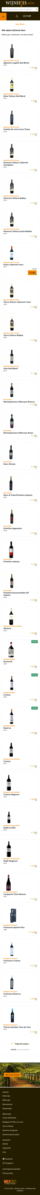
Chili (4, 1152)
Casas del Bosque (9, 1118)
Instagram (8, 1163)
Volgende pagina (22, 1044)
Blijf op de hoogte (12, 1075)
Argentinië (7, 1148)
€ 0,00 (27, 16)
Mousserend (7, 1104)
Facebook (8, 1159)
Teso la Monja (8, 1126)
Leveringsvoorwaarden (11, 1169)
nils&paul (20, 1191)
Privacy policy (8, 1173)
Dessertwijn (7, 1108)
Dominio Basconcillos (11, 1134)
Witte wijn (6, 1100)
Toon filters (20, 24)
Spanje (5, 1144)
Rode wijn (6, 1096)
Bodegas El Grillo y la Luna (13, 1122)
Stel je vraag (29, 1075)
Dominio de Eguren (10, 1130)
